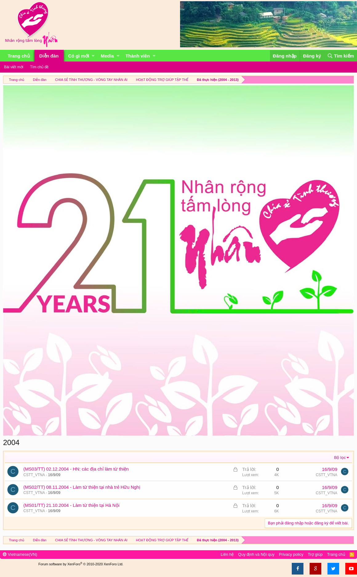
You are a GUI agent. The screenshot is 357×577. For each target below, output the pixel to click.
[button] (93, 56)
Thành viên (138, 55)
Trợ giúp (315, 554)
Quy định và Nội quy (256, 554)
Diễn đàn (49, 55)
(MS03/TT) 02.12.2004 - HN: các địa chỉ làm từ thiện (76, 469)
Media (107, 55)
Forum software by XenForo (80, 564)
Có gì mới (78, 55)
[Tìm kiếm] (340, 56)
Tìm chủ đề (39, 67)
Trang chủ (19, 55)
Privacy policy (291, 554)
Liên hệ (227, 554)
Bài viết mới (13, 67)
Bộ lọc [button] (340, 457)
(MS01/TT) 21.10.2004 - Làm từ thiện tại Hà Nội (71, 505)
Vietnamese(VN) (20, 554)
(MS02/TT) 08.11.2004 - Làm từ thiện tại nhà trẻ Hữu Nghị (81, 487)
